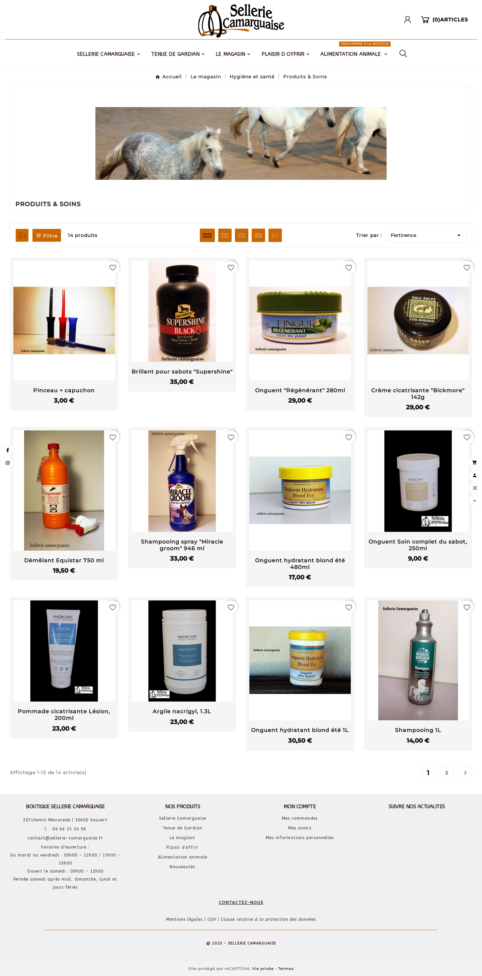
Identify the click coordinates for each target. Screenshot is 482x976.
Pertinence (427, 235)
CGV (212, 919)
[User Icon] (410, 19)
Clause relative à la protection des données (268, 919)
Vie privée (263, 968)
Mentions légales (184, 919)
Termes (286, 968)
